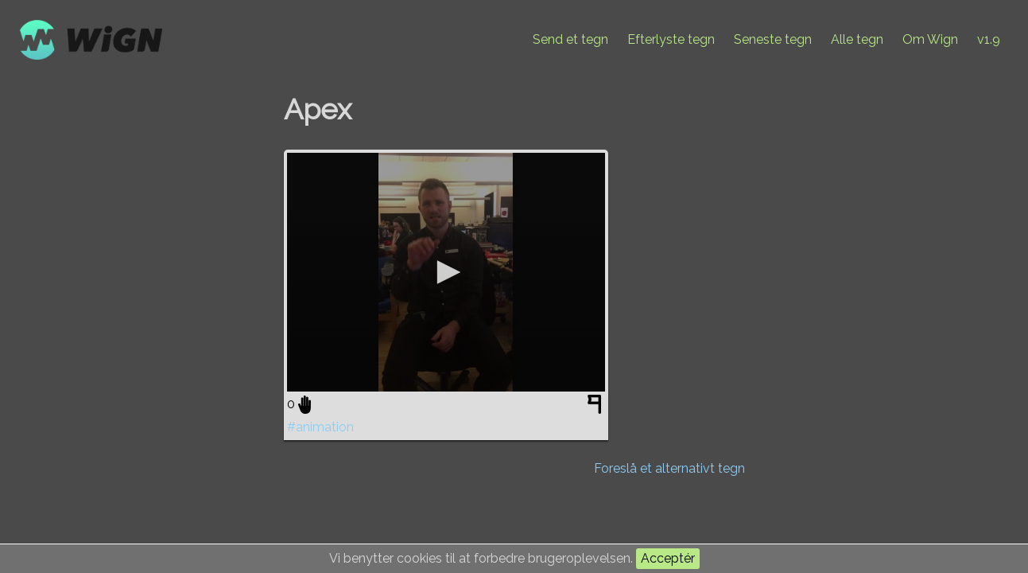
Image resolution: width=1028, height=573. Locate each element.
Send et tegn (570, 39)
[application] (446, 272)
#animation (320, 427)
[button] (446, 272)
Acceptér (668, 558)
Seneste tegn (773, 39)
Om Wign (930, 39)
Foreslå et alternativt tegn (669, 468)
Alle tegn (857, 39)
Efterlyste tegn (671, 39)
